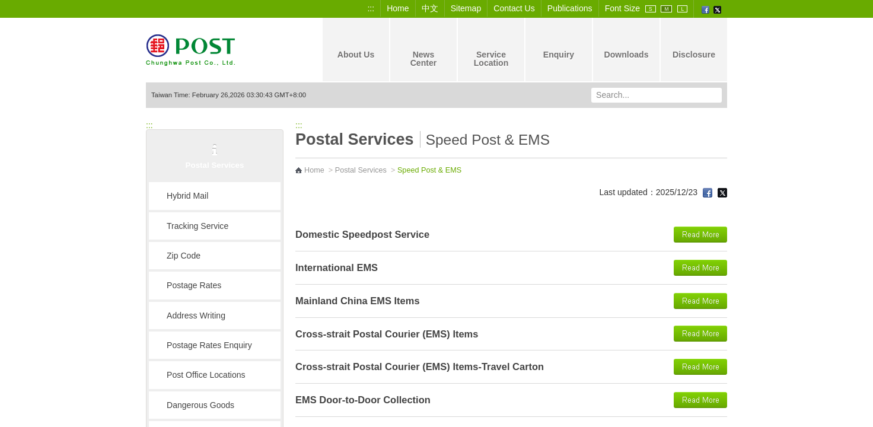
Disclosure (694, 44)
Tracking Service (197, 226)
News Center (423, 49)
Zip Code (183, 255)
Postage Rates (194, 285)
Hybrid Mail (187, 195)
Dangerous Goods (200, 405)
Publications (569, 8)
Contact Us (514, 8)
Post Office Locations (206, 375)
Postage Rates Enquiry (209, 345)
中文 (430, 8)
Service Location (491, 49)
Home (398, 8)
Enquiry (558, 44)
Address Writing (196, 315)
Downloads (626, 44)
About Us (356, 44)
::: (370, 8)
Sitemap (466, 8)
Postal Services (361, 170)
